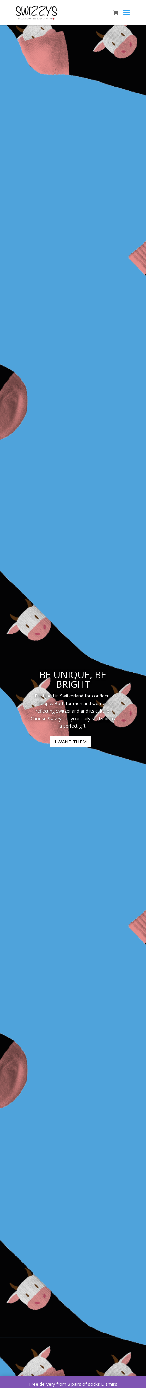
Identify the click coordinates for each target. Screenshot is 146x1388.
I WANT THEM (71, 741)
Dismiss (109, 1384)
